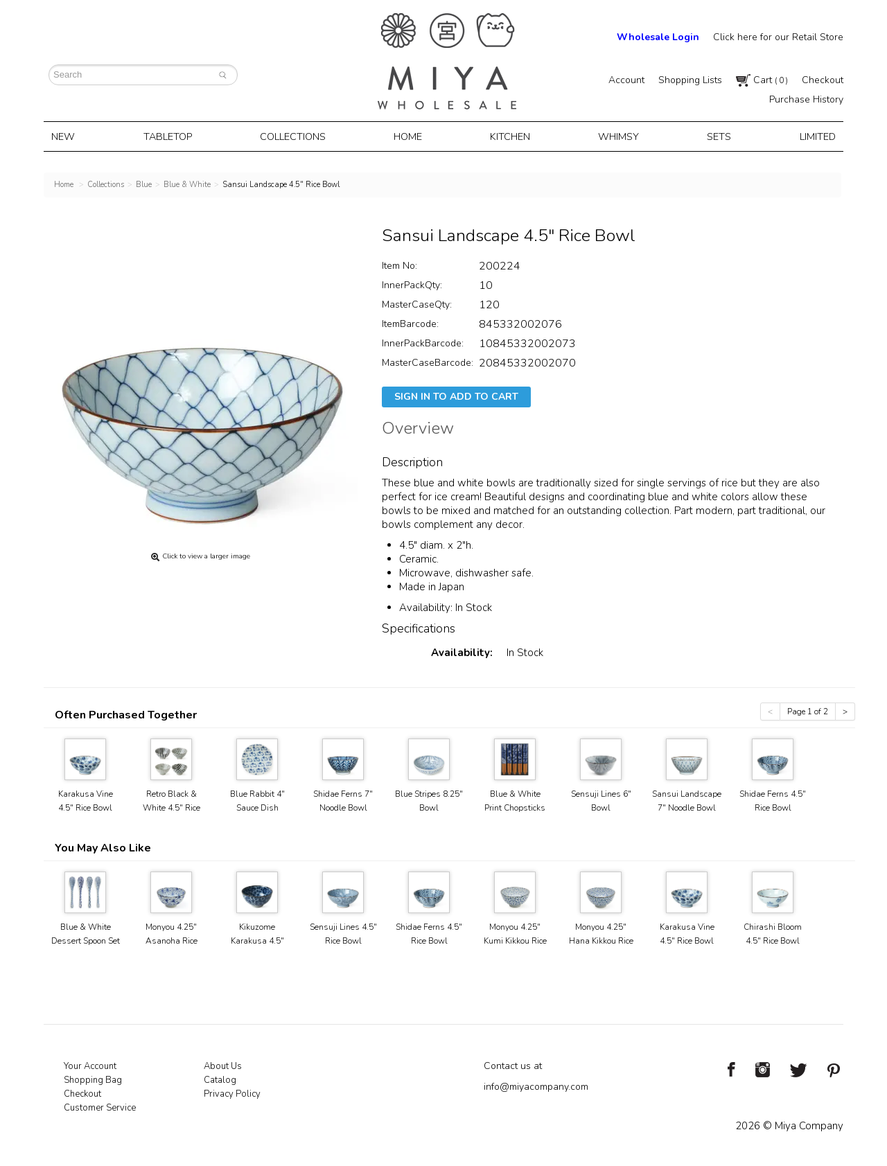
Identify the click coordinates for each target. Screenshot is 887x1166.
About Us (223, 1065)
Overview (418, 429)
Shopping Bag (93, 1078)
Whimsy (616, 136)
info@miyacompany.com (536, 1085)
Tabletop (171, 136)
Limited (810, 136)
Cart (762, 80)
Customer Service (100, 1106)
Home (410, 136)
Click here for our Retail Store (778, 37)
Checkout (822, 80)
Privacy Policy (232, 1092)
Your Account (90, 1065)
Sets (715, 136)
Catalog (220, 1078)
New (69, 136)
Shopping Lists (690, 80)
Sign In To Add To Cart (456, 395)
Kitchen (510, 136)
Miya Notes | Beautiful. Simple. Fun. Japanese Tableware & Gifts (447, 61)
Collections (296, 136)
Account (626, 80)
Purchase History (806, 99)
